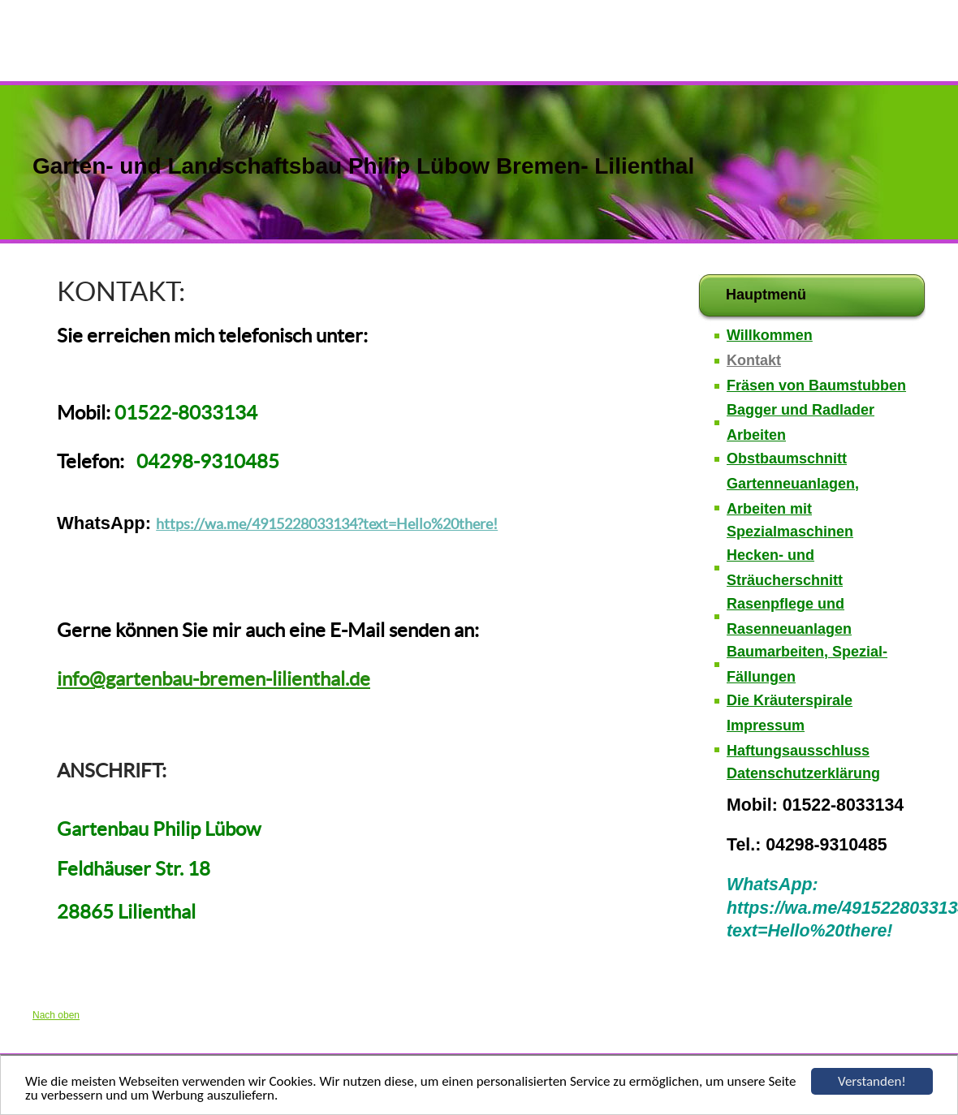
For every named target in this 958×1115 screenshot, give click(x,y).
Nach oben (56, 1015)
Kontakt (754, 360)
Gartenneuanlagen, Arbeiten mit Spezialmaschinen (793, 508)
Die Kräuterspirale (789, 700)
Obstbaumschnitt (787, 458)
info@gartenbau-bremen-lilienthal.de (213, 679)
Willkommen (770, 335)
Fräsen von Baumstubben (816, 385)
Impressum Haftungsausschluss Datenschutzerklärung (803, 749)
